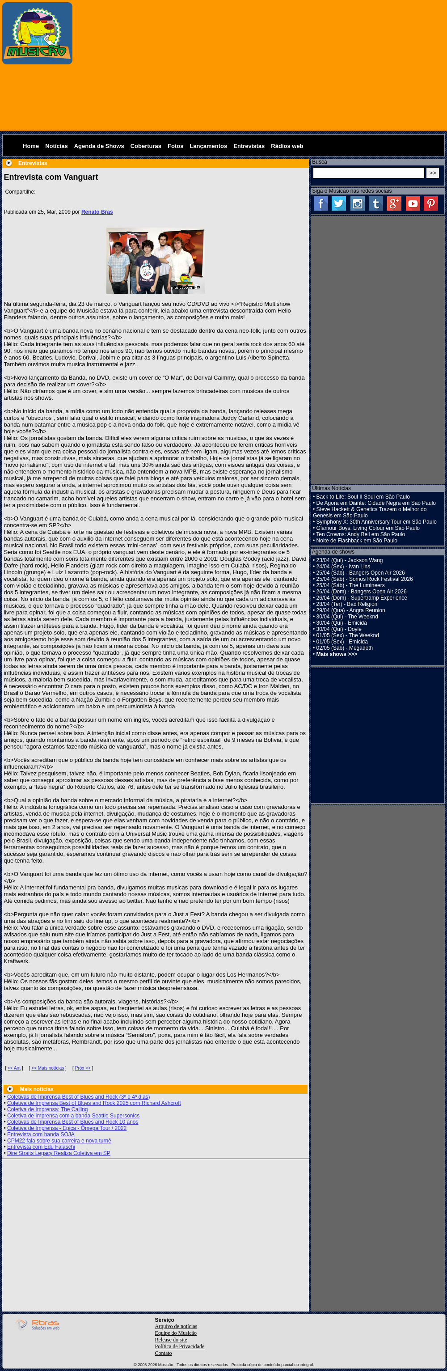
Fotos (175, 146)
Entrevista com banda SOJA (41, 1134)
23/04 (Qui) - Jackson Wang (349, 560)
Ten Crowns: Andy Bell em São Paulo (360, 534)
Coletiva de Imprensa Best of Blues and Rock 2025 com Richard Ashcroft (94, 1103)
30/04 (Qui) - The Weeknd (347, 617)
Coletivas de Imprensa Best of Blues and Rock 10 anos (73, 1122)
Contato (163, 1353)
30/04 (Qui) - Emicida (341, 623)
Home (31, 146)
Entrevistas (249, 146)
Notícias (56, 146)
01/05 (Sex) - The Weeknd (347, 635)
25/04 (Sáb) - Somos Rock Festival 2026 (364, 579)
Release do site (171, 1340)
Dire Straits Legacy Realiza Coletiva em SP (58, 1153)
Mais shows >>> (337, 654)
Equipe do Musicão (176, 1333)
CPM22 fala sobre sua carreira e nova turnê (59, 1141)
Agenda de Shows (99, 146)
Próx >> (83, 1068)
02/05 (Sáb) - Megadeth (344, 648)
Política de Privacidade (180, 1346)
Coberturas (146, 146)
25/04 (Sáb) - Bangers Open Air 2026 (360, 573)
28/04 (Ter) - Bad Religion (347, 604)
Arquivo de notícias (176, 1326)
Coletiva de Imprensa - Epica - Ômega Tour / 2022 (67, 1128)
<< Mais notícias (47, 1068)
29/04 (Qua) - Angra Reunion (350, 610)
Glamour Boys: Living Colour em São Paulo (368, 528)
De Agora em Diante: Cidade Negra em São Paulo (376, 503)
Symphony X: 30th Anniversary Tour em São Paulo (376, 522)
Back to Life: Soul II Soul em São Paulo (363, 497)
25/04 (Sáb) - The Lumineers (350, 585)
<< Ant (14, 1068)
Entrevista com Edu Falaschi (41, 1147)
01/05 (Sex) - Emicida (342, 642)
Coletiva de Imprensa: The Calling (47, 1109)
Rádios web (287, 146)
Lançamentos (208, 146)
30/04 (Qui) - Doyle (339, 629)
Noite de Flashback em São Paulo (356, 540)
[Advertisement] (260, 64)
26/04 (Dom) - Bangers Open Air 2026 (361, 591)
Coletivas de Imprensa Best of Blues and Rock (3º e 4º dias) (78, 1097)
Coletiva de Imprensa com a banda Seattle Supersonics (73, 1116)
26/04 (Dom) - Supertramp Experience (361, 598)
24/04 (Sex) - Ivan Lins (343, 566)
